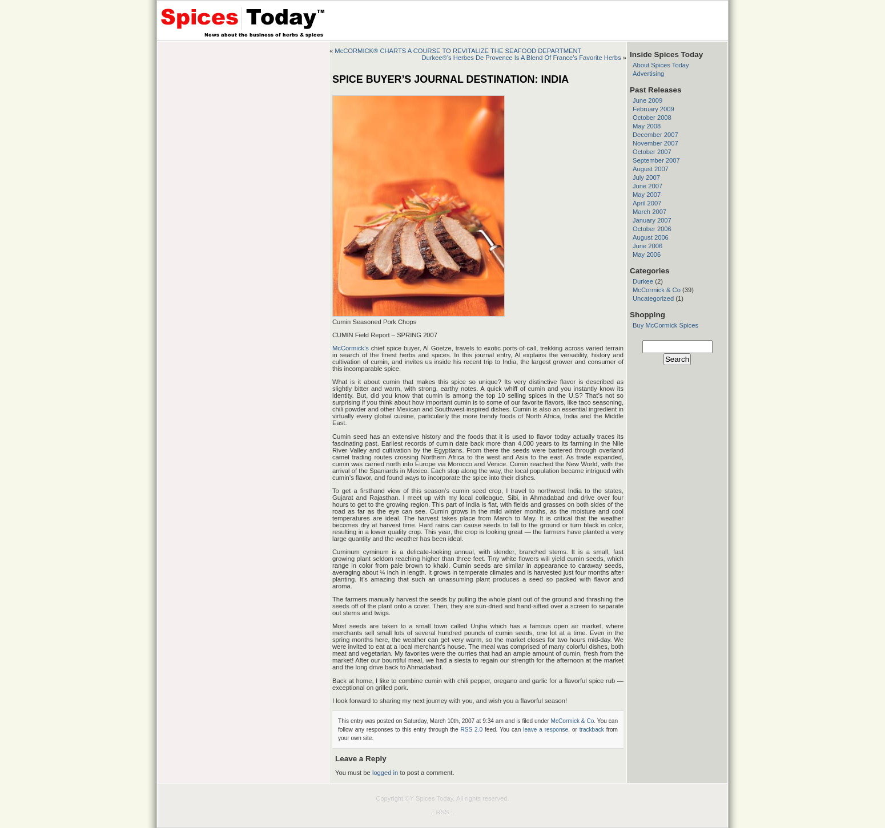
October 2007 (652, 151)
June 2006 (647, 246)
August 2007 (651, 168)
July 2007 (646, 177)
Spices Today (434, 798)
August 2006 (651, 237)
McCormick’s (350, 348)
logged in (385, 772)
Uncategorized (653, 298)
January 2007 (652, 220)
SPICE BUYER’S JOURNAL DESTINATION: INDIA (450, 79)
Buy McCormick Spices (665, 325)
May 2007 (647, 194)
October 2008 (652, 117)
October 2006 (652, 228)
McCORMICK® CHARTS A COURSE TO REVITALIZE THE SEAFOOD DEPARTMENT (458, 50)
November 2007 (655, 143)
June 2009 (647, 100)
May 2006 (647, 254)
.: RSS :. (442, 812)
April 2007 (647, 203)
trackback (592, 729)
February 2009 (653, 109)
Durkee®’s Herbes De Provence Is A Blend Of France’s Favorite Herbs (521, 57)
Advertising (648, 73)
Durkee (643, 281)
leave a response (545, 729)
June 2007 (647, 186)
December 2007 (655, 134)
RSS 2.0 (471, 729)
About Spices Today (661, 65)
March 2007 (649, 211)
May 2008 (647, 126)
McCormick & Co (572, 721)
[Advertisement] (243, 113)
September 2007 (656, 160)
